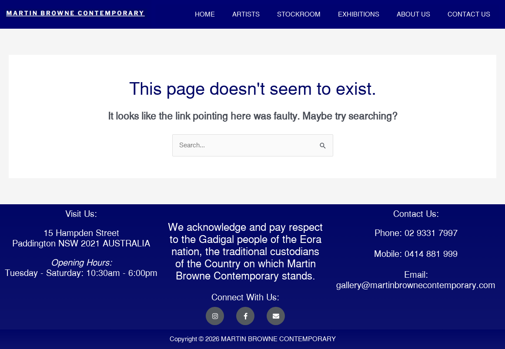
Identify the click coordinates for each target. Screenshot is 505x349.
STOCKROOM (299, 14)
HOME (205, 14)
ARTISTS (246, 14)
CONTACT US (469, 14)
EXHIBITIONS (358, 14)
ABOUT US (413, 14)
